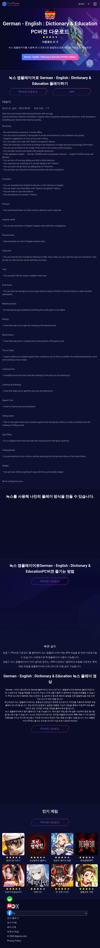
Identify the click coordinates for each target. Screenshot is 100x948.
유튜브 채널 (13, 931)
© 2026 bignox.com (17, 936)
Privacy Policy (14, 940)
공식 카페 (12, 922)
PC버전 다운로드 (28, 91)
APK (71, 91)
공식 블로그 (13, 918)
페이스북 (11, 927)
